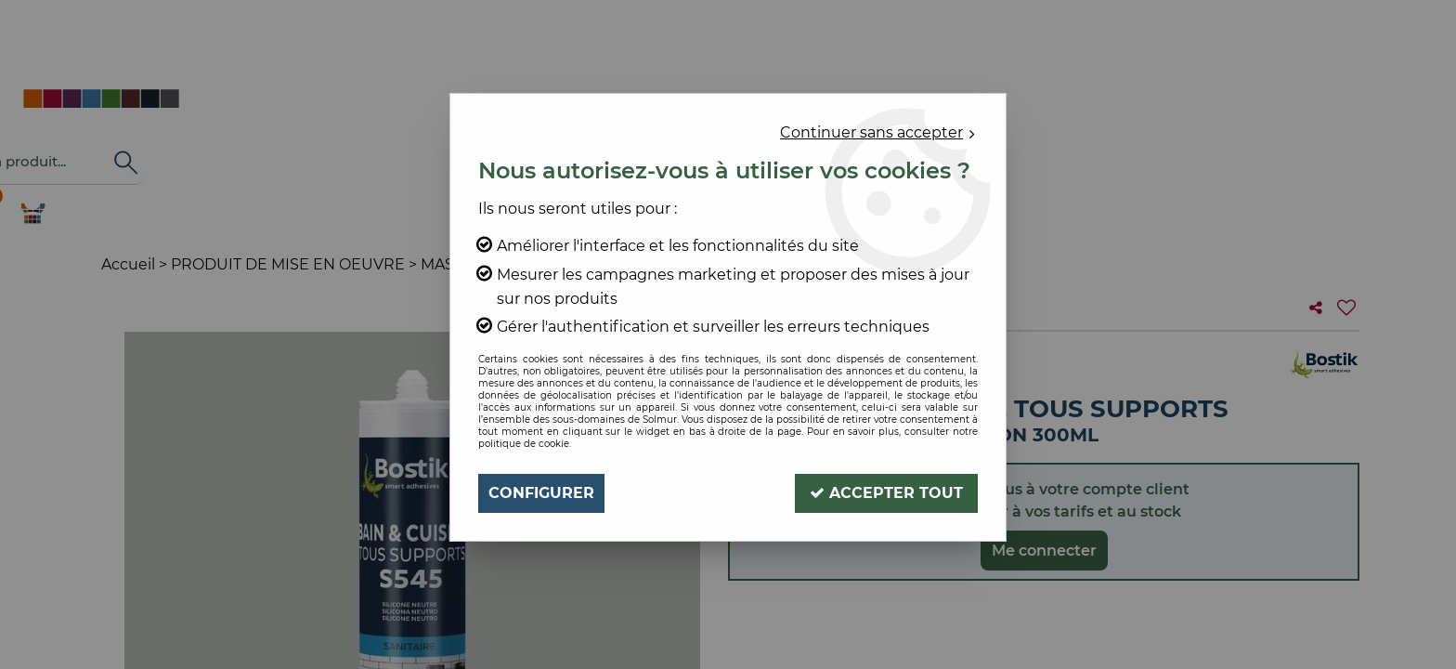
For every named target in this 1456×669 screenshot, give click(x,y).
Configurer (541, 493)
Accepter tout (886, 493)
